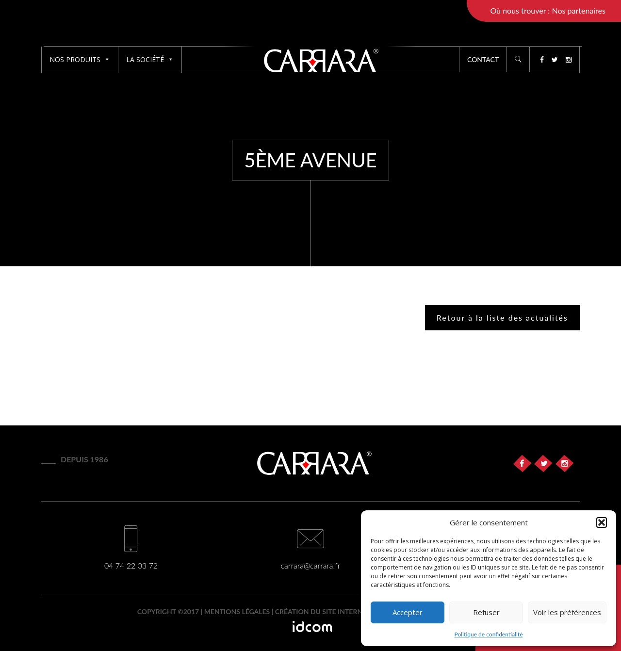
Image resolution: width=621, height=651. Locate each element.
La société (150, 59)
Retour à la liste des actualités (502, 317)
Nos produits (79, 59)
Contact (483, 59)
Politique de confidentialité (489, 634)
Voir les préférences (567, 612)
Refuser (486, 612)
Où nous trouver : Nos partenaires (547, 10)
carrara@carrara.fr (311, 565)
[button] (601, 522)
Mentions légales (237, 611)
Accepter (407, 612)
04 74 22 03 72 (131, 565)
